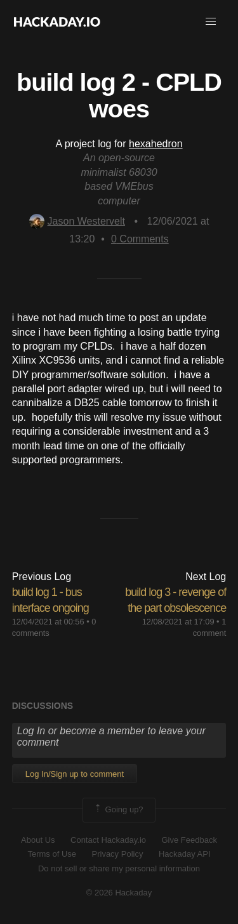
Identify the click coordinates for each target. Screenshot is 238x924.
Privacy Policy (117, 854)
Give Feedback (188, 840)
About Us (38, 840)
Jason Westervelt (77, 221)
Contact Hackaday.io (108, 840)
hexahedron (156, 143)
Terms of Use (51, 854)
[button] (210, 21)
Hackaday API (185, 854)
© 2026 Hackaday (119, 892)
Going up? (118, 810)
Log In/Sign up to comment (74, 774)
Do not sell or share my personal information (119, 868)
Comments (140, 239)
